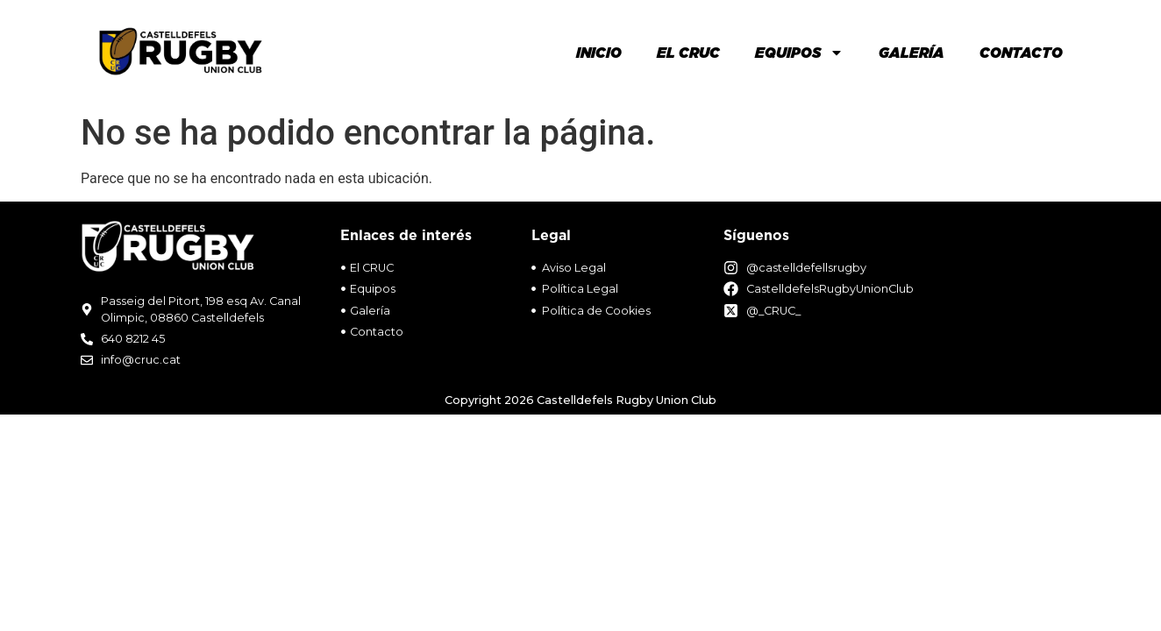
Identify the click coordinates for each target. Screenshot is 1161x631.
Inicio (599, 52)
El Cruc (688, 52)
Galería (911, 52)
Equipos (799, 52)
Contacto (1021, 52)
